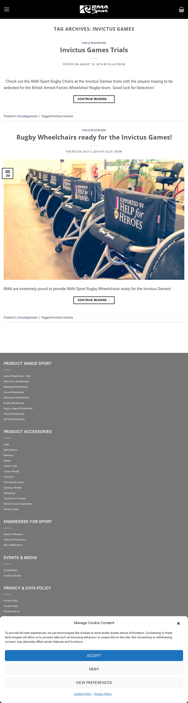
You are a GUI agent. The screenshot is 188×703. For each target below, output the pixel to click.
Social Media (10, 570)
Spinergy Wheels (13, 487)
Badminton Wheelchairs (16, 381)
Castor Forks (10, 466)
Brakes (7, 460)
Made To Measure (13, 534)
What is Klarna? (12, 611)
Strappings (9, 493)
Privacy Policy (103, 694)
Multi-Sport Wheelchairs (16, 397)
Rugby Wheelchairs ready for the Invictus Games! (94, 137)
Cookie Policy (83, 694)
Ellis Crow (116, 64)
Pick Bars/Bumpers (14, 482)
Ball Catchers (10, 449)
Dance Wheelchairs (14, 392)
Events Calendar (12, 575)
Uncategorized (94, 43)
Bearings (8, 455)
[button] (180, 622)
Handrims (9, 476)
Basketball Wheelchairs (16, 386)
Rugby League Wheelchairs (18, 408)
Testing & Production (15, 539)
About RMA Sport (13, 545)
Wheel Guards (11, 509)
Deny (94, 669)
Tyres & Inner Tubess (15, 498)
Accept (94, 655)
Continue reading (94, 99)
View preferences (94, 682)
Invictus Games (62, 116)
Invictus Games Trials (94, 49)
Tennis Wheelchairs (14, 413)
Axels (6, 444)
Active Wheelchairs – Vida (17, 376)
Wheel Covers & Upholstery (18, 503)
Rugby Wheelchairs (14, 403)
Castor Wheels (11, 471)
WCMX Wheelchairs (14, 419)
